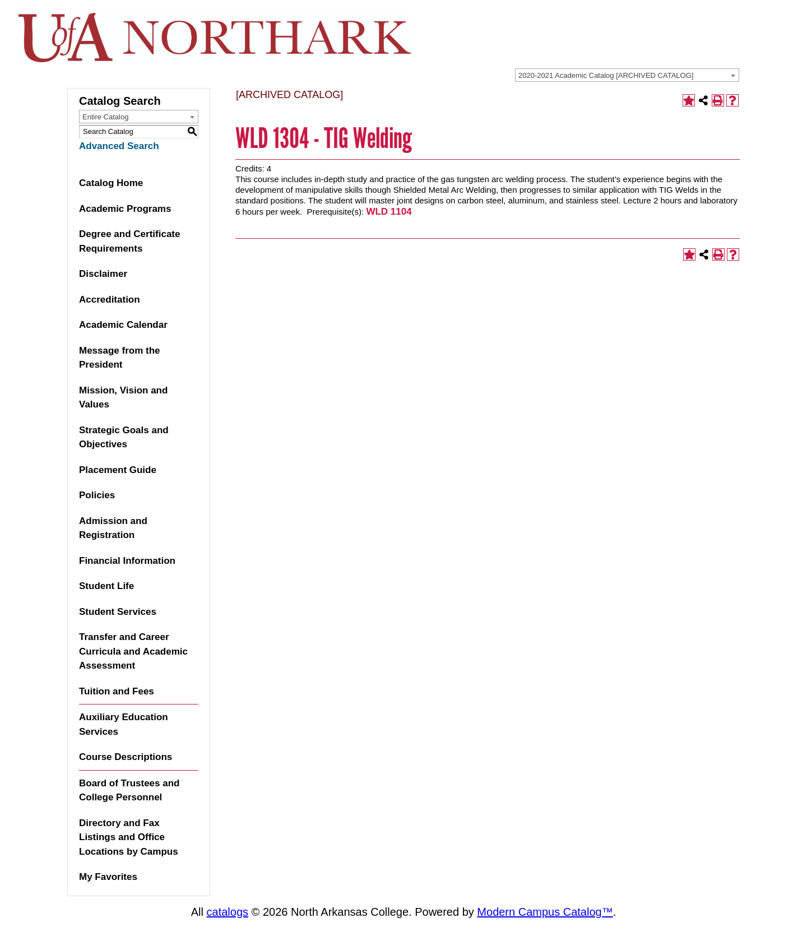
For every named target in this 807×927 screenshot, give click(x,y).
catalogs (228, 912)
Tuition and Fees (116, 691)
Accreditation (109, 299)
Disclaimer (103, 273)
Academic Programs (125, 208)
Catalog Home (111, 183)
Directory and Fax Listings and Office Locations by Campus (128, 837)
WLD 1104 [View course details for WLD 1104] (388, 211)
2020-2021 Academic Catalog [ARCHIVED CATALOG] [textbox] (605, 75)
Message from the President (119, 357)
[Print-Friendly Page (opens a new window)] (718, 100)
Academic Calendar (123, 324)
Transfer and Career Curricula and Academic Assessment (133, 651)
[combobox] (627, 75)
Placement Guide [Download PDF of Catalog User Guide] (117, 470)
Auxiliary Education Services (123, 724)
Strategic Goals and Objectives (124, 437)
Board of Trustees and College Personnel (129, 790)
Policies (97, 495)
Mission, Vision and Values (123, 397)
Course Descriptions (125, 757)
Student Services (117, 611)
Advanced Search (119, 146)
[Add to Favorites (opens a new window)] (689, 100)
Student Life (106, 586)
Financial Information (127, 560)
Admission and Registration (113, 528)
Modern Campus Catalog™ (545, 912)
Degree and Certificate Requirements (129, 241)
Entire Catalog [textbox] (105, 117)
